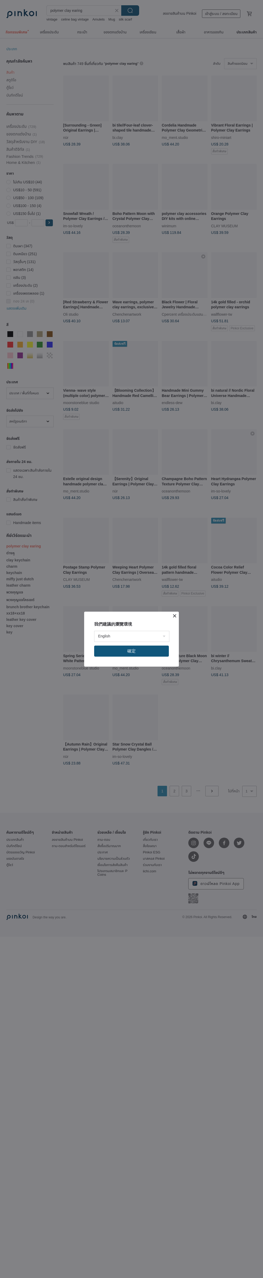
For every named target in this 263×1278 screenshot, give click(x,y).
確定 (131, 651)
